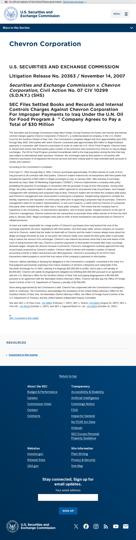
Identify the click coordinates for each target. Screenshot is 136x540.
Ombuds (76, 428)
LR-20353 (92, 306)
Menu (120, 13)
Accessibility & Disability (87, 392)
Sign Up (68, 510)
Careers (32, 398)
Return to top (68, 376)
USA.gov (33, 466)
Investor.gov (35, 454)
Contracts (33, 416)
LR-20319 (25, 306)
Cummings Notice (83, 404)
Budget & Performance (42, 392)
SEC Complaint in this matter (24, 318)
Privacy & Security (83, 460)
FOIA (74, 410)
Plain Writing (79, 454)
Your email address (68, 490)
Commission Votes (39, 404)
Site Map (77, 466)
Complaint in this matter (23, 355)
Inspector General (83, 416)
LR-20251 (94, 303)
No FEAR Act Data (83, 422)
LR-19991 (47, 303)
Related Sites (36, 460)
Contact (32, 410)
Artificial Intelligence (85, 398)
